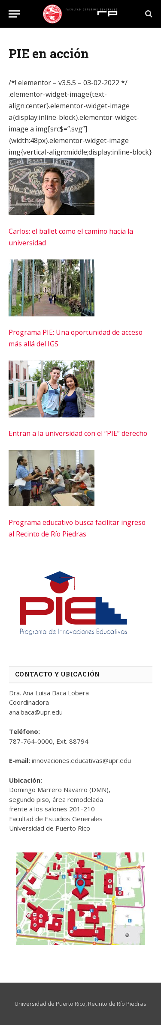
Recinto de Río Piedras (117, 1003)
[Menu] (14, 14)
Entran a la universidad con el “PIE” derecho (78, 433)
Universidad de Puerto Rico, (51, 1003)
